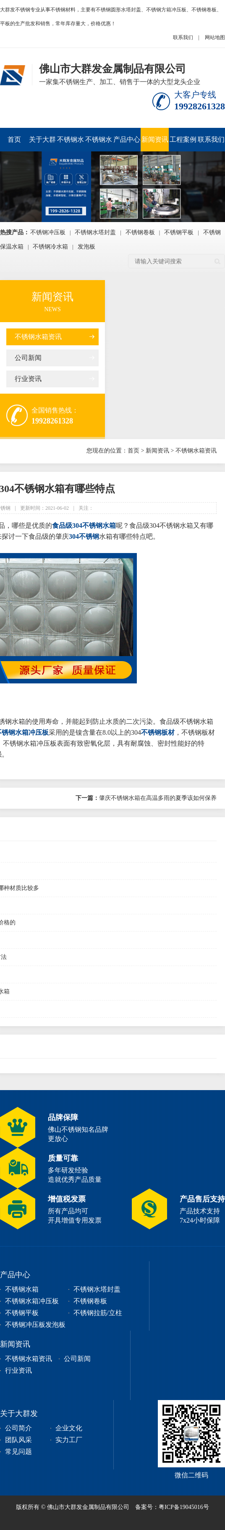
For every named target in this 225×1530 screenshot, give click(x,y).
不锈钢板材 (158, 732)
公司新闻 (28, 357)
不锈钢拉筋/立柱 (97, 1312)
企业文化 (68, 1428)
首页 (14, 139)
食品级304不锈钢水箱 (84, 525)
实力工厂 (68, 1439)
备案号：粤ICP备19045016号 (172, 1507)
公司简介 (18, 1428)
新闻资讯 (154, 139)
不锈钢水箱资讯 (38, 336)
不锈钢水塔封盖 (98, 143)
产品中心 (126, 139)
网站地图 (215, 37)
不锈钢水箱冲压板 (70, 143)
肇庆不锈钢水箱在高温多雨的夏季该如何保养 (146, 798)
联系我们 (183, 37)
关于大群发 (42, 143)
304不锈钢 (84, 536)
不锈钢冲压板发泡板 (35, 1324)
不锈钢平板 (179, 232)
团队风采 (18, 1439)
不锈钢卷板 (140, 232)
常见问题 (18, 1451)
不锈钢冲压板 (47, 232)
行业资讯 (28, 378)
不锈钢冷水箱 (50, 247)
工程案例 (183, 139)
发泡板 (86, 247)
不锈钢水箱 (22, 1289)
